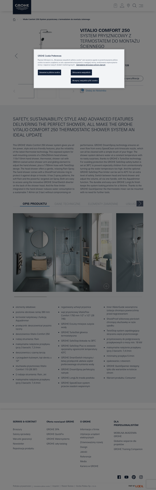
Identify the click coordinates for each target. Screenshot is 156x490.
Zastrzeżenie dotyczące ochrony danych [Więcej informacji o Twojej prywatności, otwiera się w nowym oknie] (90, 65)
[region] (79, 68)
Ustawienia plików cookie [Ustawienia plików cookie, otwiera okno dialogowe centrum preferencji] (49, 72)
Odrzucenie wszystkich (81, 72)
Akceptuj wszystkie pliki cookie (85, 80)
